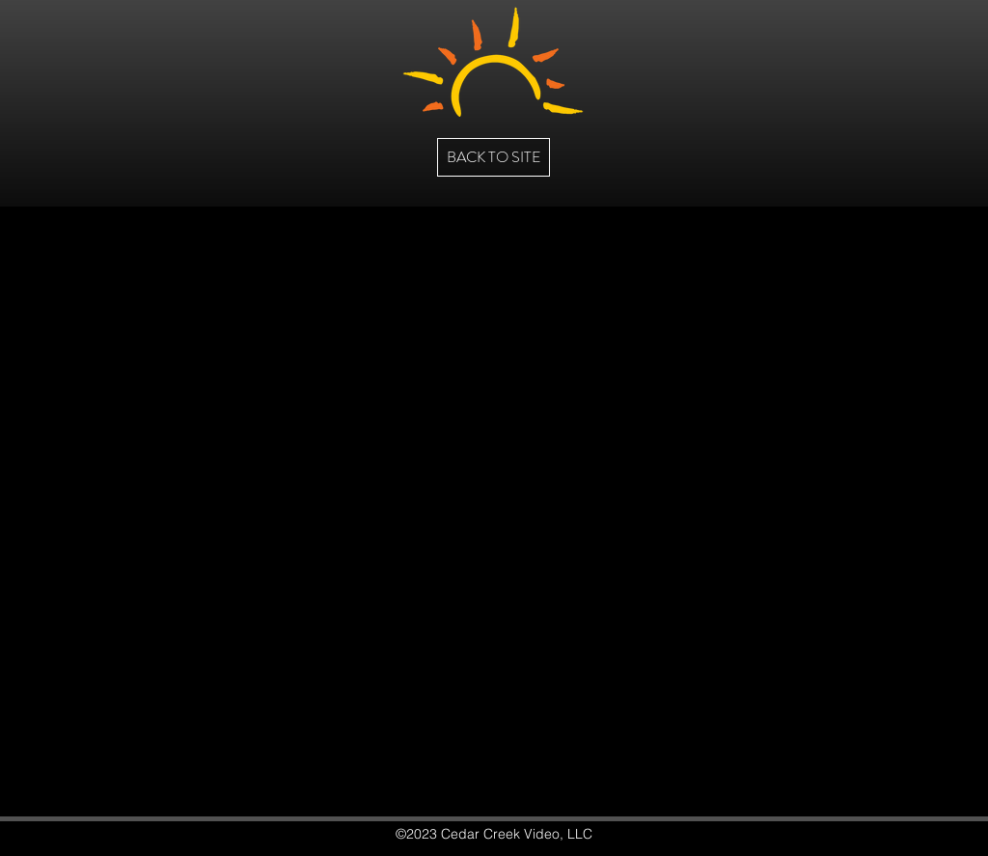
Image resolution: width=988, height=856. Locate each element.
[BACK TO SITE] (493, 157)
